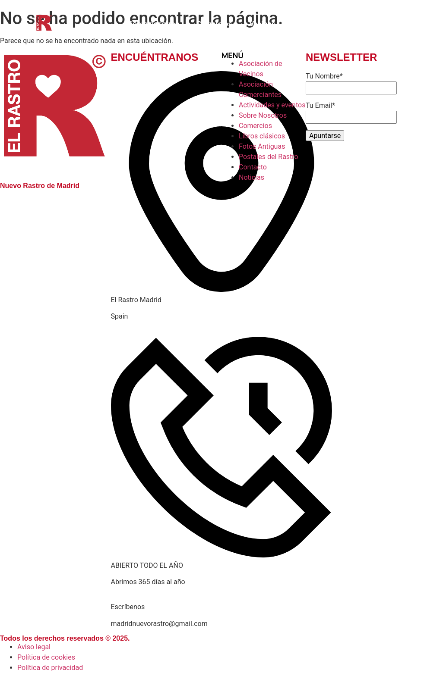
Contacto (308, 24)
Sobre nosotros (153, 24)
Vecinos (262, 24)
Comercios (214, 24)
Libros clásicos (409, 24)
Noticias (353, 24)
